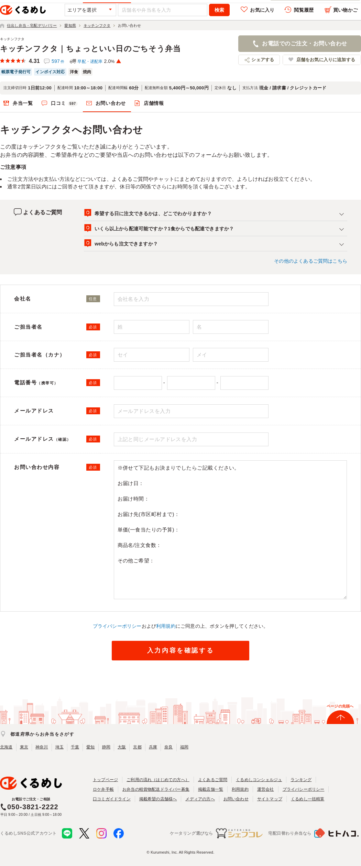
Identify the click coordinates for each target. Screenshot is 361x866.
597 (58, 61)
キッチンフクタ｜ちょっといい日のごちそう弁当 (90, 48)
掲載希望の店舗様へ (158, 799)
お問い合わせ (111, 103)
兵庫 (153, 747)
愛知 (90, 747)
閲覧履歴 (304, 10)
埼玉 (59, 747)
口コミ (64, 103)
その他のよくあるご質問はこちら (310, 261)
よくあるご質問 (212, 779)
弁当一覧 (23, 103)
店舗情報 (154, 103)
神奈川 (41, 747)
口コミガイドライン (112, 799)
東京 (24, 747)
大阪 (122, 747)
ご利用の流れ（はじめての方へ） (158, 779)
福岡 (184, 747)
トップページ (105, 779)
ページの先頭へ (340, 706)
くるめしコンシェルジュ (259, 779)
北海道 (6, 747)
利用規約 (166, 626)
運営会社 (265, 789)
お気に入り (262, 10)
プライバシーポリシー (117, 626)
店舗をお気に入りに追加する (325, 59)
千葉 (75, 747)
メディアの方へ (200, 799)
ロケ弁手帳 (103, 789)
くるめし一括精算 (308, 799)
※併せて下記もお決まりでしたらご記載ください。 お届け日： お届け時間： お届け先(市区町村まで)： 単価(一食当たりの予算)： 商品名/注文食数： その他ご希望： (230, 530)
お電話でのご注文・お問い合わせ (304, 43)
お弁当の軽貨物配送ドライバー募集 (155, 789)
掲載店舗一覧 (210, 789)
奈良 (168, 747)
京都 (137, 747)
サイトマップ (269, 799)
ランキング (301, 779)
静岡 (106, 747)
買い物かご (345, 10)
